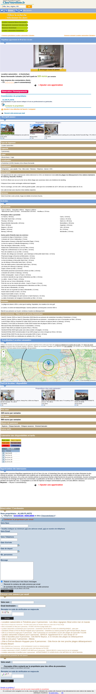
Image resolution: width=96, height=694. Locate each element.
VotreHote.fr (17, 2)
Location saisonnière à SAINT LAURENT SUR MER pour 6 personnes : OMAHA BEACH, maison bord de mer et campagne (39, 650)
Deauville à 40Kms (18, 210)
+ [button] (3, 351)
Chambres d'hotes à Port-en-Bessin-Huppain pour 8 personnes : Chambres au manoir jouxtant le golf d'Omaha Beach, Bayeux (43, 630)
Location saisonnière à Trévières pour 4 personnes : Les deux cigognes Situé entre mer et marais (45, 622)
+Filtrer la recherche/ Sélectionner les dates (16, 16)
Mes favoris (27, 10)
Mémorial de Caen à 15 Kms (11, 211)
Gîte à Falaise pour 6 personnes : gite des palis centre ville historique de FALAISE (24, 648)
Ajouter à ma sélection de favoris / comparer (18, 109)
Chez (6, 2)
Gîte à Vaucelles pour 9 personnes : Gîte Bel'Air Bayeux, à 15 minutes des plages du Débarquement (42, 637)
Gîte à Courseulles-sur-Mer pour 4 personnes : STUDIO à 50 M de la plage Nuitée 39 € (26, 626)
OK (62, 693)
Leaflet (77, 380)
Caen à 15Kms (6, 210)
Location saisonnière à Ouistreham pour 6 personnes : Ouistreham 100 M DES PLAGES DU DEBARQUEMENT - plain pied (39, 628)
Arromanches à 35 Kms (28, 211)
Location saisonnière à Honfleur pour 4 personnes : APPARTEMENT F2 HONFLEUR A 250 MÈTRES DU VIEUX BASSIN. (42, 652)
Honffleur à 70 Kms (43, 211)
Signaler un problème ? (7, 687)
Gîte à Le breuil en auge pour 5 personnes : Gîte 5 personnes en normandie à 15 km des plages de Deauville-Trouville (43, 633)
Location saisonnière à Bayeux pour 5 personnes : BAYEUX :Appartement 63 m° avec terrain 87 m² (39, 635)
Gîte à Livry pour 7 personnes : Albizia (17, 639)
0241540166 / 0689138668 (24, 516)
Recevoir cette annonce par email (13, 113)
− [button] (3, 355)
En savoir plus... (54, 693)
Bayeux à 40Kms (30, 210)
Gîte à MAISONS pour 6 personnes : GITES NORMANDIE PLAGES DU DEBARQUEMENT (25, 646)
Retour (10, 10)
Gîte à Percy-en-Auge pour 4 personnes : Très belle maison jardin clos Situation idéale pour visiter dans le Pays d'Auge (32, 624)
